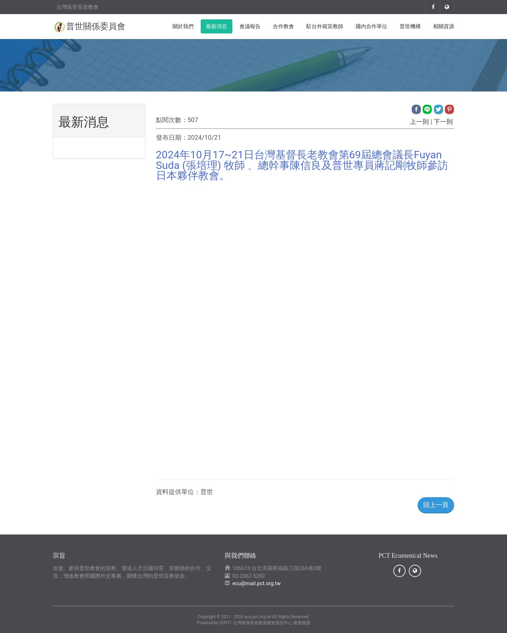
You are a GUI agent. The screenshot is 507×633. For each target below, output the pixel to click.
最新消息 (216, 26)
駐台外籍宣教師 (324, 26)
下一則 (443, 121)
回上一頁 (436, 504)
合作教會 (283, 26)
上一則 (419, 121)
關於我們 (183, 26)
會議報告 (250, 26)
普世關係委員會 (95, 26)
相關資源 (443, 26)
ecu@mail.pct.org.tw (256, 583)
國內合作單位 (371, 26)
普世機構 (410, 26)
